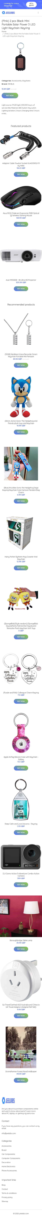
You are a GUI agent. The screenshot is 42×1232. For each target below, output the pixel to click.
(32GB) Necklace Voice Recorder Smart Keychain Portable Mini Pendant (21, 355)
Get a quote (31, 4)
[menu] (38, 12)
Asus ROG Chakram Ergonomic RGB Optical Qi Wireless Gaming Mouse (21, 214)
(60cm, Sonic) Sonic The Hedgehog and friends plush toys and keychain (21, 422)
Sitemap (5, 1201)
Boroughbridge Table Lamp (21, 940)
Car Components (8, 1154)
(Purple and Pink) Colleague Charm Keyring (21, 693)
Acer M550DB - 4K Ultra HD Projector (21, 280)
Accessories (17, 81)
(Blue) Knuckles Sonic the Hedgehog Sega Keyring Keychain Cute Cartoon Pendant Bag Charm (21, 490)
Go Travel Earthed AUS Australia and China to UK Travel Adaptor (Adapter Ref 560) (21, 1006)
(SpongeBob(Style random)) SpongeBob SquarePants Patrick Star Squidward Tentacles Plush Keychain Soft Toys (21, 625)
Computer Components (11, 1158)
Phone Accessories (9, 1171)
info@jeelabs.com (9, 1133)
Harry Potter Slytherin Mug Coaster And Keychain (21, 558)
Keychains (26, 81)
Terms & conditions (9, 1193)
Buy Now (10, 96)
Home (4, 31)
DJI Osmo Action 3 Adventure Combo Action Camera (21, 874)
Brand (4, 1150)
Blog (3, 1185)
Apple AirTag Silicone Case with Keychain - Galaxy (21, 758)
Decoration (6, 1162)
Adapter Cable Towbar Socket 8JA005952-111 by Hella (21, 164)
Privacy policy (7, 1197)
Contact (5, 1189)
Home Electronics (8, 1166)
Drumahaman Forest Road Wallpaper (21, 1071)
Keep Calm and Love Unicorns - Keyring (21, 824)
